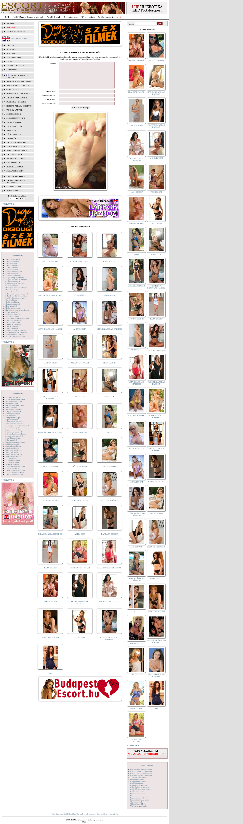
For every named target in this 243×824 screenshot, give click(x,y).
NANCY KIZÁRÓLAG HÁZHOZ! (156, 93)
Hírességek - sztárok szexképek (17, 310)
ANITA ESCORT (79, 334)
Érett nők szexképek (12, 292)
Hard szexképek (11, 306)
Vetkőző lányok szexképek (15, 470)
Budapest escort (14, 171)
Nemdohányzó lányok (17, 86)
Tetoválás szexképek (13, 456)
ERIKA (109, 438)
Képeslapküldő (88, 17)
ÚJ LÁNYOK (11, 49)
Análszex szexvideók (138, 777)
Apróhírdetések (53, 17)
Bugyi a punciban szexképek (16, 280)
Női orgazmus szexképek (14, 405)
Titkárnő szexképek (12, 460)
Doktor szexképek (12, 290)
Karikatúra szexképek (13, 314)
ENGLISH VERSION (19, 39)
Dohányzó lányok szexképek (16, 288)
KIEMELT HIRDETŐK (15, 66)
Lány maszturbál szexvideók (141, 790)
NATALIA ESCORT (50, 471)
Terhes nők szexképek (13, 454)
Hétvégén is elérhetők (18, 94)
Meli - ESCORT (137, 192)
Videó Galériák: (147, 765)
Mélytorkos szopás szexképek (16, 332)
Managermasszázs (15, 159)
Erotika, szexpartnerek (108, 17)
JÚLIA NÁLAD (80, 300)
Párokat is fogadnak (17, 146)
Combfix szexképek (12, 282)
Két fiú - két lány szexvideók (141, 773)
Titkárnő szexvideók (137, 804)
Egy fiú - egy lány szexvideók (141, 769)
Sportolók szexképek (13, 438)
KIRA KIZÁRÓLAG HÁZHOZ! (50, 539)
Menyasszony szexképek (14, 334)
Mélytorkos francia (17, 151)
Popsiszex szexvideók (138, 798)
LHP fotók (11, 138)
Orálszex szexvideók (138, 794)
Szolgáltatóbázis (71, 17)
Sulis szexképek (11, 440)
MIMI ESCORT (137, 675)
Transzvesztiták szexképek (15, 466)
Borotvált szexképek (13, 275)
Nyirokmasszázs (14, 167)
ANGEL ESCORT (109, 266)
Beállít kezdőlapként (71, 814)
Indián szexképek (11, 312)
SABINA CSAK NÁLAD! (80, 573)
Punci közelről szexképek (14, 424)
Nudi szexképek (11, 407)
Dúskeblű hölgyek (16, 102)
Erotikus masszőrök (17, 98)
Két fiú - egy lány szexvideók (141, 771)
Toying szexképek (12, 464)
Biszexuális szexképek (13, 271)
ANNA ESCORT (156, 578)
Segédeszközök (14, 114)
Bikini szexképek (11, 269)
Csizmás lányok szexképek (15, 284)
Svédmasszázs (13, 163)
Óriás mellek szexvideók (139, 796)
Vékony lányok (14, 110)
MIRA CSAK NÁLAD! (80, 368)
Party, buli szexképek (13, 411)
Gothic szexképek (12, 302)
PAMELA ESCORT (50, 607)
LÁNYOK (10, 45)
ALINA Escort (79, 643)
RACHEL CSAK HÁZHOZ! (109, 607)
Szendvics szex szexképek (15, 442)
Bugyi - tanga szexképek (14, 278)
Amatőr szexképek (12, 261)
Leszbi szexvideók (137, 792)
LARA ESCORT (50, 573)
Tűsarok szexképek (12, 468)
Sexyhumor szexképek (13, 432)
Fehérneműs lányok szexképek (16, 294)
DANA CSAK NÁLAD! (80, 505)
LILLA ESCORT (109, 368)
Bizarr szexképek (11, 273)
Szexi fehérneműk (15, 118)
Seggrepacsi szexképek (14, 430)
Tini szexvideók (136, 802)
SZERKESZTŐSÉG (14, 187)
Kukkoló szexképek (12, 322)
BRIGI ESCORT (136, 708)
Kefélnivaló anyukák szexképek (17, 318)
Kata (50, 678)
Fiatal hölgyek (14, 126)
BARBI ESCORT (109, 471)
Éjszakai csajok (14, 155)
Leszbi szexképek (12, 328)
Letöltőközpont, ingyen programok (28, 17)
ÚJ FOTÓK (10, 53)
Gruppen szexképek (12, 304)
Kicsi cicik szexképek (13, 320)
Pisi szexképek (10, 416)
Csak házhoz (12, 90)
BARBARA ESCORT (109, 539)
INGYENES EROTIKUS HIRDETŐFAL (15, 181)
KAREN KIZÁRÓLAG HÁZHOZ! (50, 403)
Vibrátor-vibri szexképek (14, 472)
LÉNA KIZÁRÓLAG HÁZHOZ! (109, 334)
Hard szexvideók (136, 784)
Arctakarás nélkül (16, 142)
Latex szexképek (11, 326)
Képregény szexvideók (138, 786)
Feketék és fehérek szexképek (16, 296)
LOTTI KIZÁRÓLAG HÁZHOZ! (50, 334)
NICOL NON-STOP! (50, 266)
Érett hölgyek (14, 122)
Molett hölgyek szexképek (15, 399)
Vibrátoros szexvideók (138, 806)
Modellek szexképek (13, 397)
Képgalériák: (17, 255)
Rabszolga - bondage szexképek (17, 426)
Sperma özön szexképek (14, 436)
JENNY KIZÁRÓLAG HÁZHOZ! (50, 438)
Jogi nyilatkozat (57, 814)
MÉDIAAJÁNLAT (13, 191)
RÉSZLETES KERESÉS (15, 32)
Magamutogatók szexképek (15, 330)
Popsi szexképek (11, 420)
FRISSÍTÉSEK (12, 70)
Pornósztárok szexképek (14, 422)
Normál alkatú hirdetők (19, 106)
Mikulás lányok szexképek (15, 336)
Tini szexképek (11, 458)
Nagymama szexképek (13, 401)
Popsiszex (11, 130)
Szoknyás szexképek (13, 446)
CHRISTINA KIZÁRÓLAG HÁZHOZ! (109, 644)
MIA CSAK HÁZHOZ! (136, 415)
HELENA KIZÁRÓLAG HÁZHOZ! (156, 641)
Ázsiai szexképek (11, 267)
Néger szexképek (11, 403)
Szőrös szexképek (12, 448)
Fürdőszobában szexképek (15, 298)
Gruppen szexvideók (138, 782)
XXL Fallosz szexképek (14, 474)
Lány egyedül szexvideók (139, 788)
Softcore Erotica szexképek (15, 434)
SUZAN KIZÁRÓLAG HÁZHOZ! (80, 608)
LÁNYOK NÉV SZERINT (16, 176)
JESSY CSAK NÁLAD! (109, 505)
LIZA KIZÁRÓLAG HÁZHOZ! (109, 573)
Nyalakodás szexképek (13, 409)
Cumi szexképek (11, 286)
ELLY (136, 611)
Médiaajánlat (113, 814)
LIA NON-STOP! (50, 368)
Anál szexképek (11, 263)
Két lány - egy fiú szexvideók (141, 775)
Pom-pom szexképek (13, 418)
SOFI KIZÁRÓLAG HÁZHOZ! (50, 300)
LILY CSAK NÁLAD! (50, 505)
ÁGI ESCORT (80, 539)
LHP (7, 17)
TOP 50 (9, 62)
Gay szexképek (11, 300)
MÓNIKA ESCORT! (80, 471)
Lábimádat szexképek (13, 324)
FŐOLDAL (10, 23)
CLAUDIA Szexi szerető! (80, 266)
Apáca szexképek (11, 265)
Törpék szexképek (12, 462)
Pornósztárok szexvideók (139, 800)
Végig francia (13, 134)
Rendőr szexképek (12, 428)
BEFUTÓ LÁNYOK (14, 57)
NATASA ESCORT (80, 438)
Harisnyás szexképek (13, 308)
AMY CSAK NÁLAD (50, 643)
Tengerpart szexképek (13, 452)
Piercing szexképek (12, 414)
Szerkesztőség (102, 814)
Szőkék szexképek (12, 444)
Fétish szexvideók (137, 780)
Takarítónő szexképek (13, 450)
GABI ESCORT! (136, 643)
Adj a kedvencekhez (88, 814)
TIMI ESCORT (80, 402)
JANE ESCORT (109, 402)
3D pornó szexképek (13, 259)
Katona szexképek (12, 316)
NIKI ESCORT (109, 300)
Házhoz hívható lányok (18, 82)
